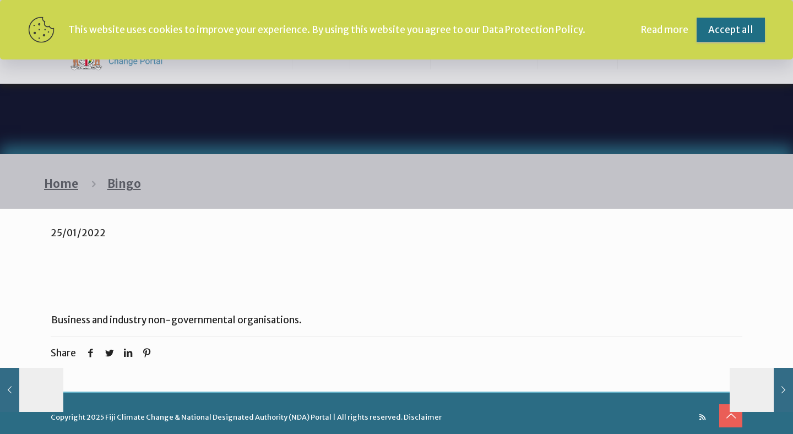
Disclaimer (423, 417)
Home (61, 184)
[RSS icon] (702, 417)
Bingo (124, 184)
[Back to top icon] (730, 415)
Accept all (730, 30)
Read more (664, 30)
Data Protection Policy (532, 30)
